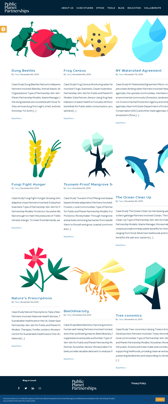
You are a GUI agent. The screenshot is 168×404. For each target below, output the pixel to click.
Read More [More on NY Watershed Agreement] (120, 123)
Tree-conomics (129, 315)
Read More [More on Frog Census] (68, 118)
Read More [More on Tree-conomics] (120, 368)
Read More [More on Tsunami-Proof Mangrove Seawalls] (68, 236)
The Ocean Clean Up (133, 197)
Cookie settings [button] (147, 400)
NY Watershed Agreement (139, 70)
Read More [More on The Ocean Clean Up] (120, 245)
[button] (3, 29)
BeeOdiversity (76, 311)
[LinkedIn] (33, 388)
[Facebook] (19, 388)
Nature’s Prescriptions (32, 298)
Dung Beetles (23, 70)
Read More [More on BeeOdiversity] (68, 359)
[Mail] (40, 388)
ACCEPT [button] (160, 400)
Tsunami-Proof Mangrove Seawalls (94, 184)
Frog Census (75, 70)
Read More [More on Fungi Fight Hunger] (16, 228)
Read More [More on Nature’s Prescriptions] (16, 346)
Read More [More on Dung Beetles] (16, 118)
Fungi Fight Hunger (29, 184)
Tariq (16, 74)
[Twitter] (26, 388)
